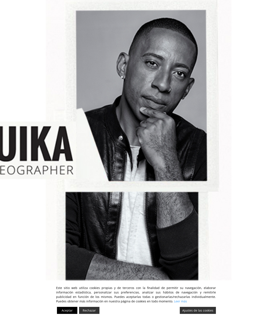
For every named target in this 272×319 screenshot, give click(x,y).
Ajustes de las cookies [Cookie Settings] (197, 310)
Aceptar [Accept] (67, 310)
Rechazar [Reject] (89, 310)
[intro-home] (136, 150)
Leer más (180, 301)
